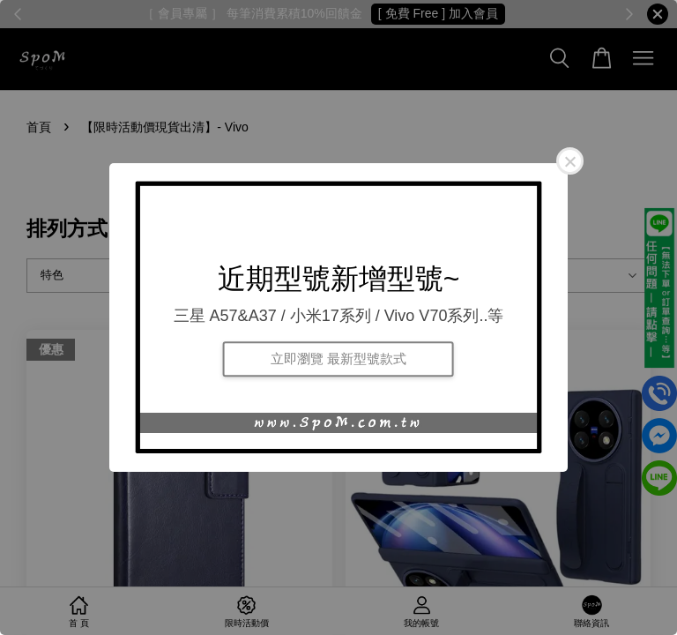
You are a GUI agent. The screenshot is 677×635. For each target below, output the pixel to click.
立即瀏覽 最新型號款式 (338, 358)
